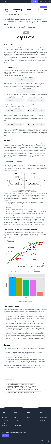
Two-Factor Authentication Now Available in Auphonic (21, 392)
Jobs (28, 420)
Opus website (37, 271)
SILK (22, 150)
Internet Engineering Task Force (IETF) (24, 19)
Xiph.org (6, 145)
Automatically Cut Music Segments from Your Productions (22, 386)
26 (21, 7)
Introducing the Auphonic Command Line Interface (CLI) (21, 383)
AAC (17, 49)
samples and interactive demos (13, 318)
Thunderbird (34, 328)
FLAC (9, 60)
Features (4, 415)
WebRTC (19, 330)
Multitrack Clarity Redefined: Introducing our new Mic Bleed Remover (24, 391)
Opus (17, 18)
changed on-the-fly (18, 219)
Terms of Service (43, 417)
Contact (29, 417)
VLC (24, 325)
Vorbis (14, 147)
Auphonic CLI (17, 423)
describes (21, 203)
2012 (12, 7)
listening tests (40, 232)
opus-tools (36, 335)
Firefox (26, 328)
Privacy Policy (42, 420)
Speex (35, 147)
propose (44, 57)
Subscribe (44, 6)
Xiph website (28, 301)
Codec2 (29, 60)
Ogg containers (32, 336)
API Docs (16, 420)
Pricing (3, 423)
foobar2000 (15, 323)
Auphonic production (25, 333)
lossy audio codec (13, 47)
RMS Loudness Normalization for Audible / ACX (19, 387)
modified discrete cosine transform (16, 198)
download (30, 77)
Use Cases (4, 417)
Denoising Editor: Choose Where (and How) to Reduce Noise (23, 389)
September (17, 7)
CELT (25, 145)
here (37, 234)
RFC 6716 (28, 155)
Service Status (17, 425)
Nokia (5, 235)
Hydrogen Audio (15, 234)
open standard (30, 49)
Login (41, 1)
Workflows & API (6, 420)
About (28, 415)
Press (28, 423)
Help (15, 415)
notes (14, 72)
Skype (11, 150)
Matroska (31, 338)
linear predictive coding (27, 193)
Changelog (4, 425)
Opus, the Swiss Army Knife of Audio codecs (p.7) (28, 191)
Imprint (40, 415)
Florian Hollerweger (14, 14)
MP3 (13, 49)
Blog (15, 417)
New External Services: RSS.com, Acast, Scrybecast (20, 384)
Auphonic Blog (7, 7)
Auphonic (7, 83)
